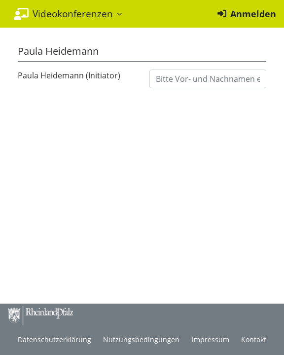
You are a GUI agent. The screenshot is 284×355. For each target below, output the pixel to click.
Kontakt (253, 339)
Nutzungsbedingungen (141, 339)
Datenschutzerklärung (54, 339)
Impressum (210, 339)
